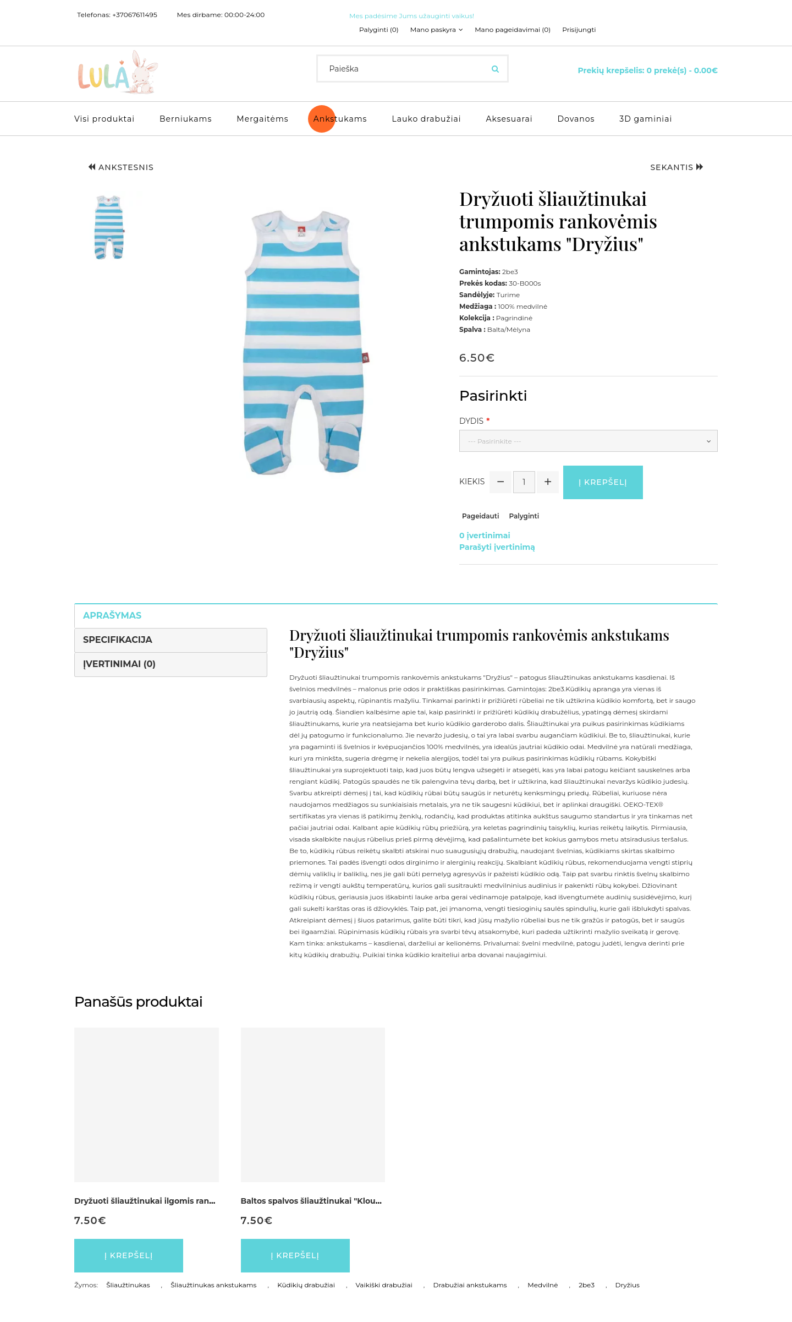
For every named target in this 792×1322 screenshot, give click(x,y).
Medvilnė (542, 1285)
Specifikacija (117, 640)
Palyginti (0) (379, 30)
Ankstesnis (121, 167)
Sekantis (677, 167)
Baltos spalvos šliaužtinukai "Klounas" (317, 1201)
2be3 (587, 1285)
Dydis (471, 421)
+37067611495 (134, 15)
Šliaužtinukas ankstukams (213, 1285)
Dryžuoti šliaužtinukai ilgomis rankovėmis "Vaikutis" (179, 1201)
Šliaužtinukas (128, 1285)
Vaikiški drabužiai (384, 1285)
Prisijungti (579, 30)
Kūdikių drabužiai (306, 1285)
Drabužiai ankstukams (470, 1285)
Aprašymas (112, 615)
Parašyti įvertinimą (497, 547)
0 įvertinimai (484, 535)
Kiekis (472, 482)
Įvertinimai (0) (119, 664)
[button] (108, 227)
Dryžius (627, 1285)
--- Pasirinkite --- (494, 441)
